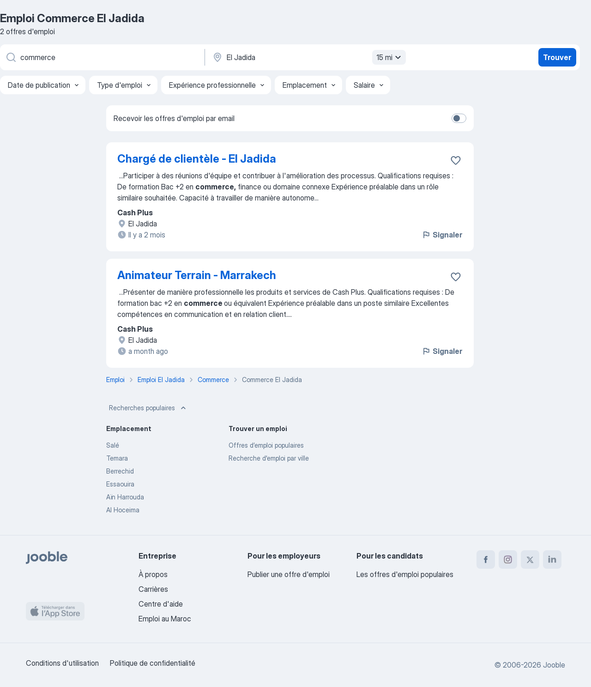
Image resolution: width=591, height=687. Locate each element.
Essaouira (120, 484)
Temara (117, 458)
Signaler (442, 234)
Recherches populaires (148, 408)
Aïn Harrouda (125, 497)
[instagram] (508, 559)
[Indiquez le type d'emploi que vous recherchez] (101, 57)
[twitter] (530, 559)
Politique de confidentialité (152, 663)
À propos (153, 574)
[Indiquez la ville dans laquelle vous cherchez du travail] (308, 57)
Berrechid (120, 471)
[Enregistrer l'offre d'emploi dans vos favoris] (455, 160)
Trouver (557, 57)
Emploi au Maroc (165, 618)
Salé (112, 445)
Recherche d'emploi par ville (269, 458)
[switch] (459, 118)
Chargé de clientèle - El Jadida (196, 158)
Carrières (153, 589)
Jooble (554, 664)
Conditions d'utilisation (62, 663)
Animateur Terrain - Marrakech (196, 275)
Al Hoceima (122, 510)
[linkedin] (552, 559)
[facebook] (485, 559)
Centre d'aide (161, 603)
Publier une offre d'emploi (288, 574)
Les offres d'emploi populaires (404, 574)
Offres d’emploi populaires (266, 445)
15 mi (390, 57)
